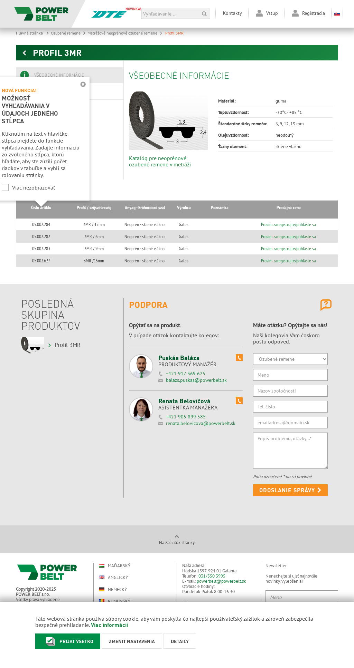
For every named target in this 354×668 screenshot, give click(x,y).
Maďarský (114, 565)
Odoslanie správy (290, 490)
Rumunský (114, 601)
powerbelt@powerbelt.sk (221, 581)
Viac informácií (109, 624)
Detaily (180, 641)
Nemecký (113, 589)
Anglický (113, 577)
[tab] (69, 75)
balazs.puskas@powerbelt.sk (196, 380)
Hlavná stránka (32, 33)
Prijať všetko (67, 641)
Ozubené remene (68, 33)
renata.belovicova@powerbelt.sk (200, 423)
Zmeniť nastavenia (132, 641)
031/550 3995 (211, 576)
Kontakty (232, 13)
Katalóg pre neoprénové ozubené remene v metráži (160, 161)
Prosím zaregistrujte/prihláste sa (292, 224)
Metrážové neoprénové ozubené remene (124, 33)
